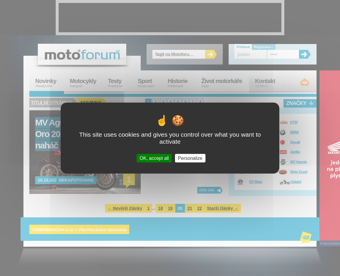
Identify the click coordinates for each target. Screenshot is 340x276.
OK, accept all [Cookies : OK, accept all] (154, 158)
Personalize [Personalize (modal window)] (190, 158)
